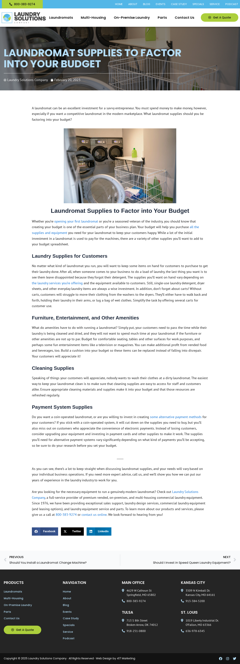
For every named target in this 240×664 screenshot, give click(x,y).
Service (215, 4)
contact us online (94, 514)
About (132, 4)
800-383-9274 (66, 514)
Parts (162, 17)
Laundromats (61, 17)
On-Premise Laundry (132, 17)
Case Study (179, 4)
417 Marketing (126, 658)
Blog (146, 4)
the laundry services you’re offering (57, 283)
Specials (198, 4)
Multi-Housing (93, 17)
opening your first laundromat (76, 221)
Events (160, 4)
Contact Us (184, 17)
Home (119, 4)
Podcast (231, 4)
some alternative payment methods (176, 417)
